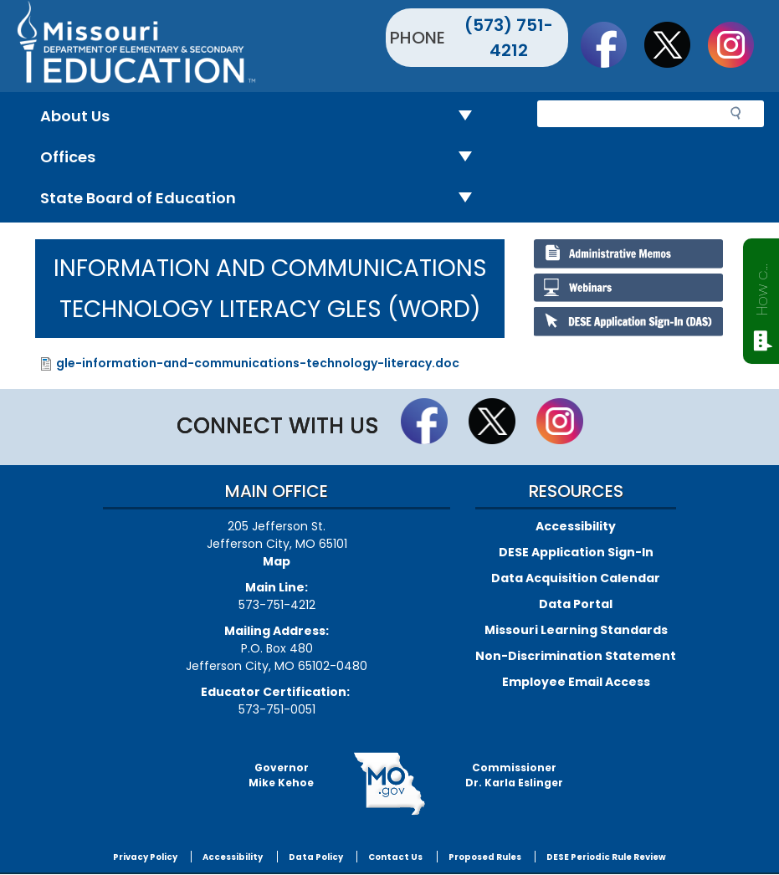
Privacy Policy (145, 857)
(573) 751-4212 (508, 37)
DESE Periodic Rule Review (606, 857)
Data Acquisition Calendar (575, 578)
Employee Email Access (576, 681)
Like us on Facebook (611, 44)
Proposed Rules (484, 857)
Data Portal (575, 604)
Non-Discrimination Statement (575, 655)
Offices (262, 158)
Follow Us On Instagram (739, 44)
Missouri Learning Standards (576, 630)
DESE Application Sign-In (576, 552)
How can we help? (761, 286)
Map (276, 561)
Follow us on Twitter (675, 44)
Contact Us (395, 857)
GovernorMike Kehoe (281, 775)
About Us (262, 117)
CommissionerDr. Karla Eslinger (514, 775)
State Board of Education (262, 199)
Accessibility (576, 526)
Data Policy (316, 857)
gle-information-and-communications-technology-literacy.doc (257, 363)
